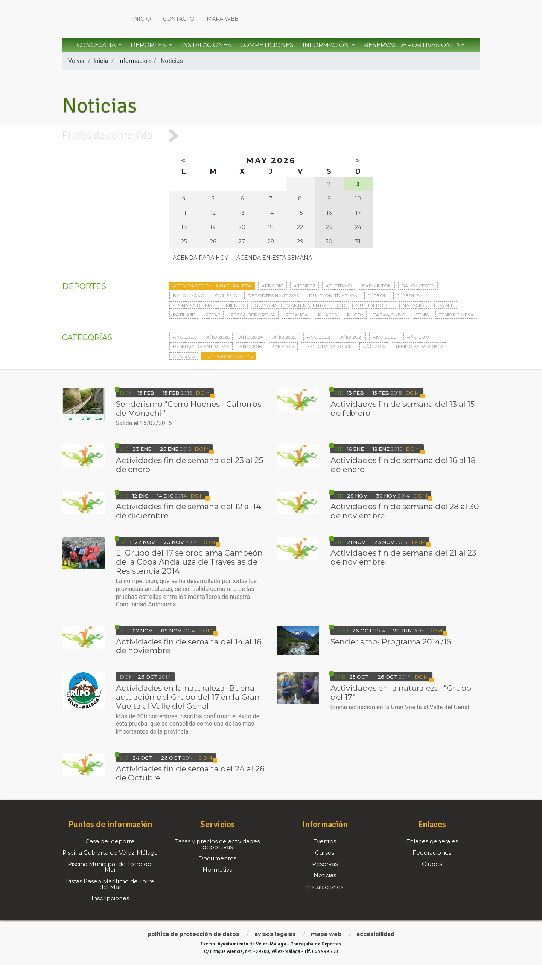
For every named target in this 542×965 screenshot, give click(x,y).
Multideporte (374, 305)
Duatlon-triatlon (333, 295)
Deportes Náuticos (273, 295)
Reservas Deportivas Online (414, 45)
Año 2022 (318, 337)
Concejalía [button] (97, 45)
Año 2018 (250, 346)
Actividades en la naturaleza (212, 286)
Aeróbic (272, 286)
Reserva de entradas (201, 346)
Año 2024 (251, 337)
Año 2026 (184, 337)
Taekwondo (389, 315)
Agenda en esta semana (274, 257)
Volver (76, 60)
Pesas (212, 315)
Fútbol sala (413, 295)
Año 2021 (351, 337)
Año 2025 (217, 337)
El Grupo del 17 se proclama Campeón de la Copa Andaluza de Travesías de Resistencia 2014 (189, 562)
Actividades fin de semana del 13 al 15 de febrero (402, 408)
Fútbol (377, 295)
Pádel (446, 305)
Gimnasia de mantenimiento (208, 305)
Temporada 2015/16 (419, 346)
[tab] (271, 135)
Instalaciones (206, 45)
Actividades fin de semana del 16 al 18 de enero (403, 464)
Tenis (422, 315)
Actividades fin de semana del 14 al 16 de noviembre (189, 646)
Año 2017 (283, 346)
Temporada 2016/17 (328, 346)
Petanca (296, 315)
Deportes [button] (149, 45)
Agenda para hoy (200, 257)
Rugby (355, 315)
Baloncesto (418, 286)
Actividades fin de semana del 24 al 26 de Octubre (190, 773)
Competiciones (267, 45)
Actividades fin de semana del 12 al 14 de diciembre (188, 511)
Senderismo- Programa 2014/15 (390, 641)
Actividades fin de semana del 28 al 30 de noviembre (404, 511)
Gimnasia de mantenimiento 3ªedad (300, 305)
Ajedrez (304, 286)
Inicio (141, 18)
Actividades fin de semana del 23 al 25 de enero (189, 464)
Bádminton (376, 286)
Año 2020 (385, 337)
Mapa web (223, 18)
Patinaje (184, 315)
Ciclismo (226, 295)
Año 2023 (285, 337)
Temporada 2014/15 (229, 356)
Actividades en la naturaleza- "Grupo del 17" (400, 692)
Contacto (179, 18)
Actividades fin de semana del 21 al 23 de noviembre (403, 557)
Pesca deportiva (252, 315)
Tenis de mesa (456, 315)
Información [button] (326, 45)
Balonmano (189, 295)
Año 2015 (184, 356)
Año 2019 (418, 337)
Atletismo (339, 286)
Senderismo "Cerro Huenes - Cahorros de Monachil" (188, 408)
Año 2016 (374, 346)
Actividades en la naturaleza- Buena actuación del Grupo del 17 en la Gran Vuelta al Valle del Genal (188, 697)
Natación (415, 305)
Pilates (327, 315)
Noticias (172, 60)
